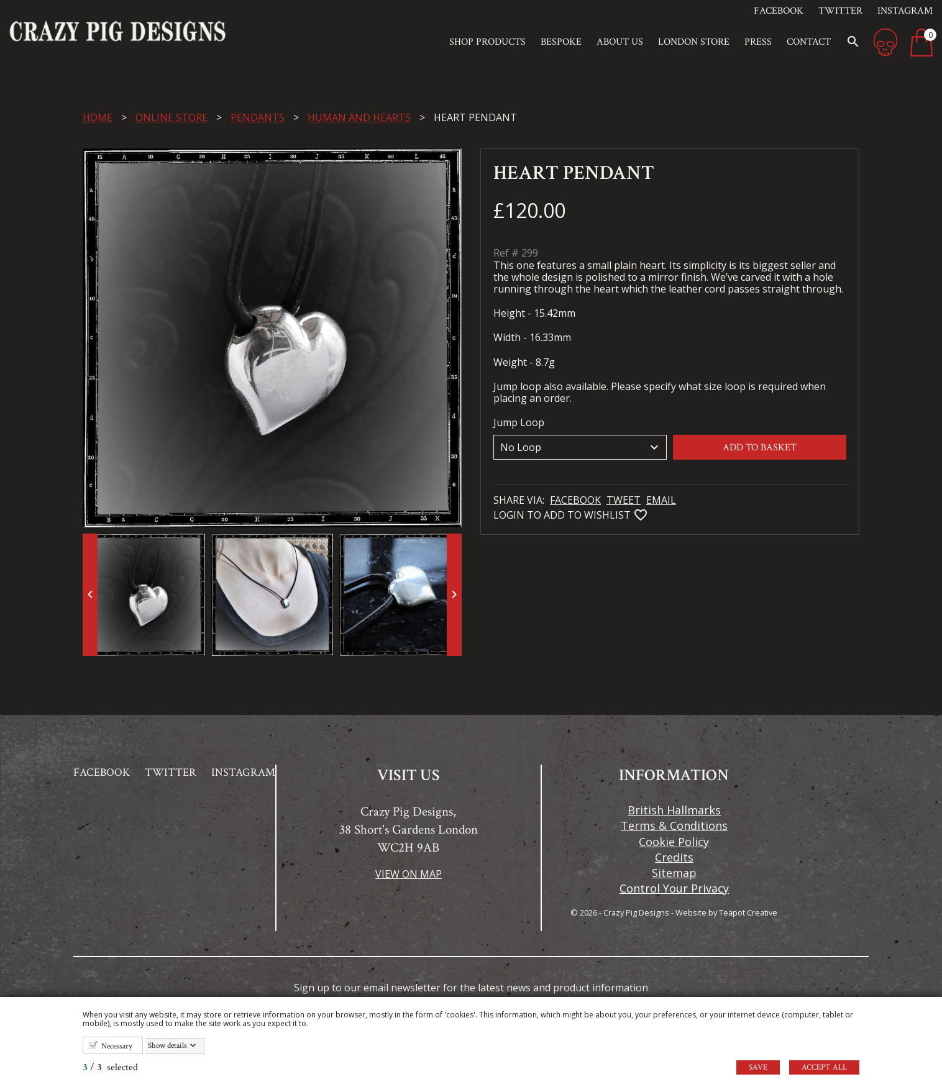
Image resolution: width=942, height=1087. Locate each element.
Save (758, 1067)
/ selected (110, 1067)
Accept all (824, 1067)
